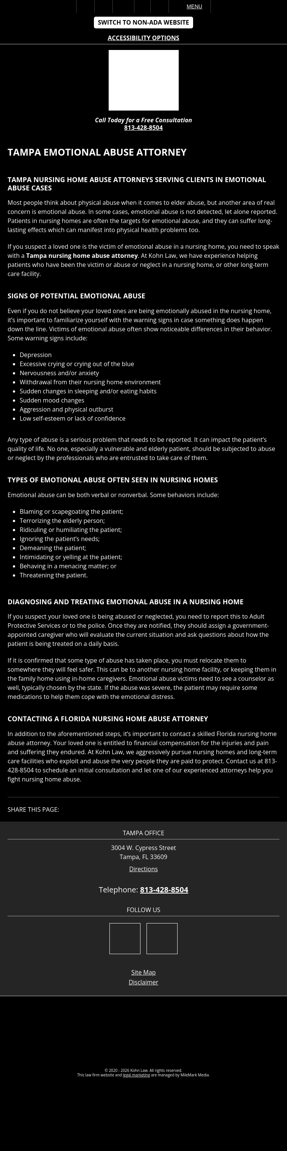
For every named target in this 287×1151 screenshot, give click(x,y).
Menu (194, 6)
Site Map (143, 972)
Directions (143, 869)
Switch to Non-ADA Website (143, 22)
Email (123, 6)
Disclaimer (143, 982)
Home (85, 6)
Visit (142, 6)
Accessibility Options (143, 38)
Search (159, 6)
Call (103, 6)
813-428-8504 (143, 127)
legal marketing (136, 1075)
